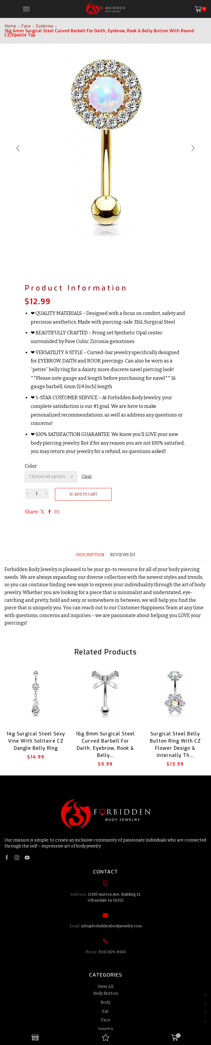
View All (105, 986)
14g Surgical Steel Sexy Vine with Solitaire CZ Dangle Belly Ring (36, 741)
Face (26, 26)
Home (10, 26)
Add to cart (85, 494)
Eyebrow (44, 26)
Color (31, 466)
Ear (105, 1011)
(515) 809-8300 (112, 952)
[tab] (90, 555)
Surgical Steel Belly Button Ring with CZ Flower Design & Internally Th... (175, 744)
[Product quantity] (37, 493)
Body (105, 1002)
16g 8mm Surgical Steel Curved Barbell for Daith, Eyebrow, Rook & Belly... (105, 744)
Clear (86, 476)
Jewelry (105, 1029)
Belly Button (105, 993)
